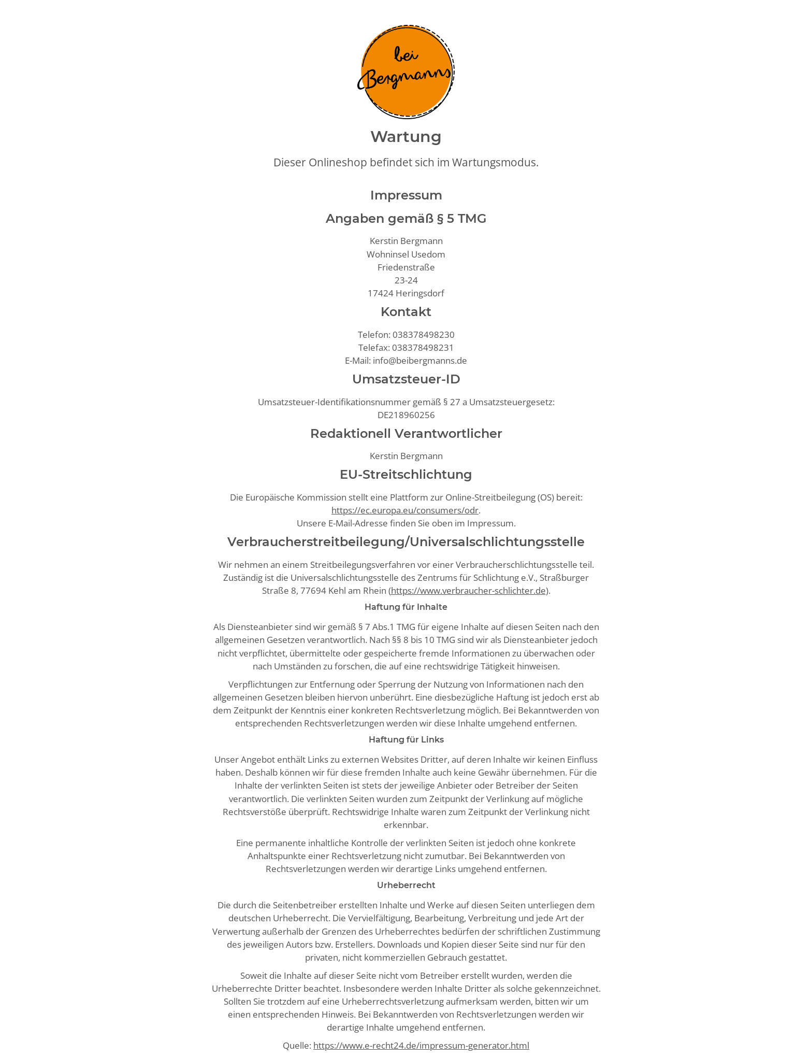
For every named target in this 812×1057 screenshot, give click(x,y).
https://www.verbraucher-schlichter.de (468, 590)
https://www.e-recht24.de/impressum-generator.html (421, 1045)
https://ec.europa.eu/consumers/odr (405, 510)
